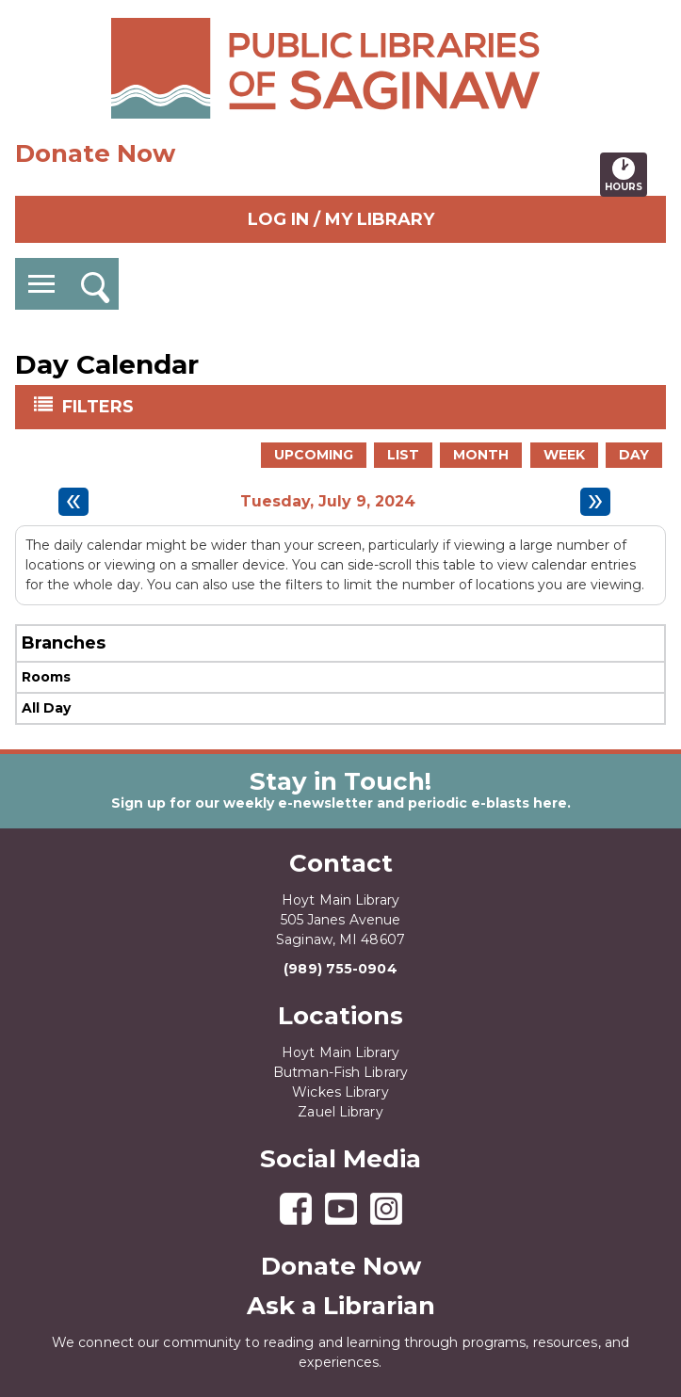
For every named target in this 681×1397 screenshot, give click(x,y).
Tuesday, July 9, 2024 (327, 501)
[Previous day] (73, 502)
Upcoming (313, 454)
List (403, 454)
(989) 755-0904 (340, 968)
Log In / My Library (341, 219)
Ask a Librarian (341, 1305)
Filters (100, 405)
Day (634, 454)
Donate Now (95, 153)
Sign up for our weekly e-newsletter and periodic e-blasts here (339, 803)
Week (564, 454)
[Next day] (595, 502)
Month (481, 454)
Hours (626, 174)
